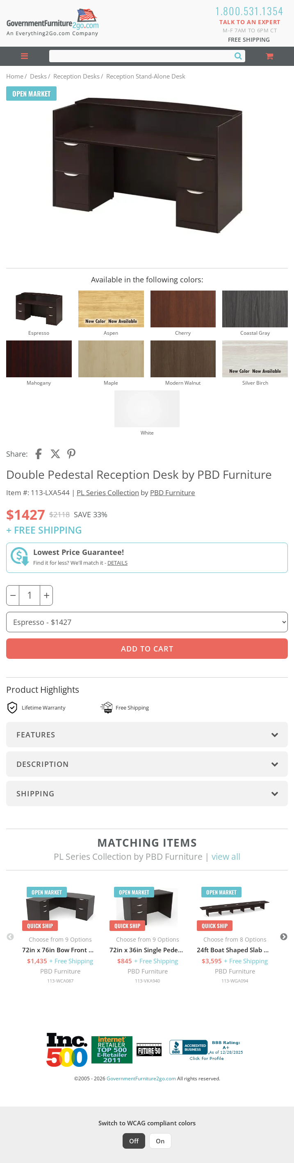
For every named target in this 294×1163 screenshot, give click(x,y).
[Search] (238, 56)
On (160, 1141)
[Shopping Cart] (269, 56)
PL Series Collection (108, 492)
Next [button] (284, 937)
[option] (60, 937)
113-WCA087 (60, 981)
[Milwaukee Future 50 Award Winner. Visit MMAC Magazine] (149, 1049)
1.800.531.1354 (250, 10)
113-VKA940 (147, 981)
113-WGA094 (234, 981)
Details (117, 562)
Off (134, 1141)
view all (226, 856)
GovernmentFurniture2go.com (141, 1078)
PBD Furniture (172, 492)
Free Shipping (249, 39)
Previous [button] (10, 937)
